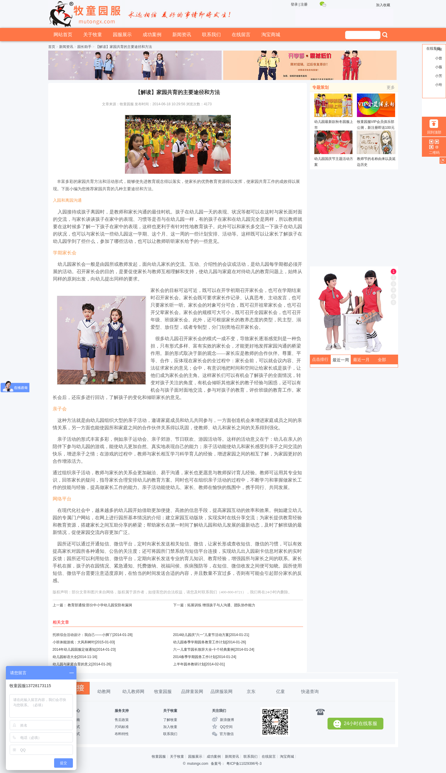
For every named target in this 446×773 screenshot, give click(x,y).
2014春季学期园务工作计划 (194, 657)
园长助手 (84, 47)
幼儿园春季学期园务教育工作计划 (199, 642)
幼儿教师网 (133, 691)
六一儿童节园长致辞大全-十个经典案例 (203, 649)
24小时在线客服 (355, 724)
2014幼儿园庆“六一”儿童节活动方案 (201, 635)
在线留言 (241, 34)
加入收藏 (383, 5)
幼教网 (104, 691)
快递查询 (310, 691)
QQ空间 (226, 727)
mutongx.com (197, 764)
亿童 (280, 691)
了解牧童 (170, 720)
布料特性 (122, 734)
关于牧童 (92, 34)
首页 (51, 47)
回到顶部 (434, 132)
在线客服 (433, 48)
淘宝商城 (270, 34)
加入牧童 (170, 727)
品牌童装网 (192, 691)
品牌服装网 (222, 691)
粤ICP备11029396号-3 (244, 764)
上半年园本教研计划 (189, 664)
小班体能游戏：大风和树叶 (74, 642)
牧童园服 (163, 691)
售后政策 (122, 720)
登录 (294, 4)
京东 (251, 691)
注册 (304, 4)
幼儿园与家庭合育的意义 (72, 664)
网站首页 (63, 34)
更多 (391, 87)
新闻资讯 (181, 34)
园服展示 (122, 34)
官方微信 (227, 734)
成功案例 (152, 34)
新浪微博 (227, 720)
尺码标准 (122, 727)
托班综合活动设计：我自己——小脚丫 (83, 635)
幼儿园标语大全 (65, 657)
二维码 (434, 153)
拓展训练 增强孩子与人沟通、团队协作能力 (221, 605)
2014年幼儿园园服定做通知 (74, 649)
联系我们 (211, 34)
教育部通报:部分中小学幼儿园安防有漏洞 (100, 605)
